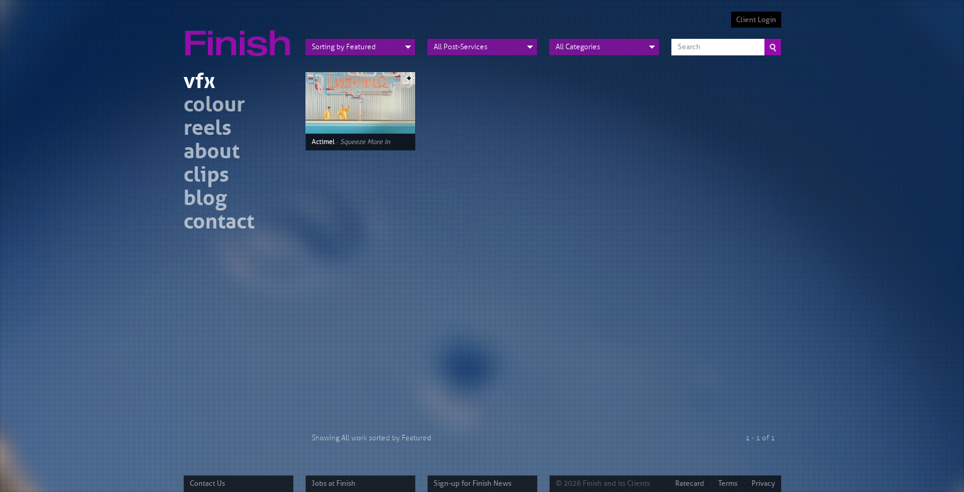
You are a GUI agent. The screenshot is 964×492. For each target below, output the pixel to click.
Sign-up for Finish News (472, 483)
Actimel (323, 141)
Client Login (756, 20)
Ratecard (689, 483)
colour (214, 106)
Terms (727, 483)
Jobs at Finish (333, 483)
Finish (240, 35)
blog (205, 200)
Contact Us (207, 483)
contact (219, 223)
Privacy (763, 483)
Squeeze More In (365, 141)
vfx (199, 83)
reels (208, 129)
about (212, 153)
